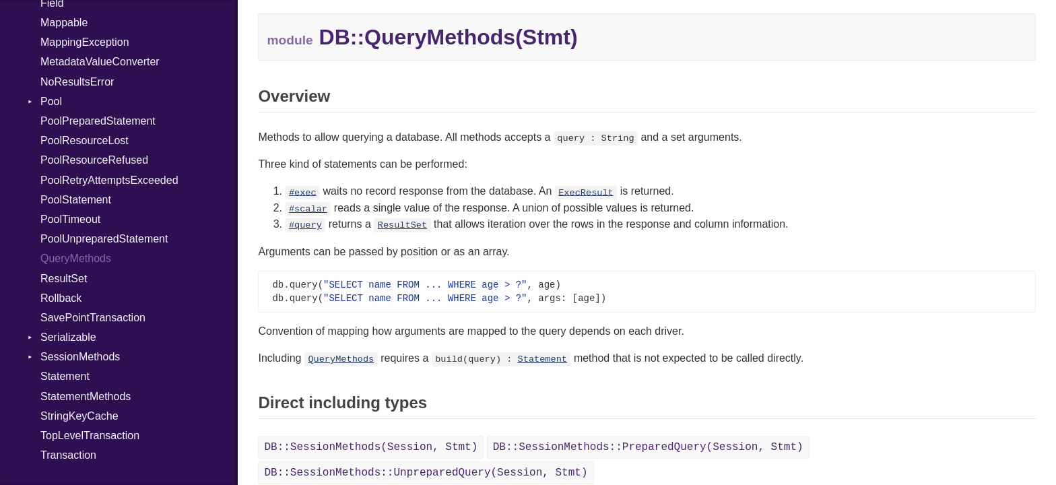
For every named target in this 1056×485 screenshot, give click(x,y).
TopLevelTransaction (89, 435)
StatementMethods (85, 396)
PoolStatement (75, 199)
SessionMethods (80, 356)
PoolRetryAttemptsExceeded (109, 180)
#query (305, 225)
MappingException (84, 42)
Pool (51, 101)
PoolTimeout (70, 219)
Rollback (60, 298)
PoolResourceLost (84, 140)
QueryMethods (75, 258)
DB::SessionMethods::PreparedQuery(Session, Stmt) (648, 449)
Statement (65, 376)
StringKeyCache (79, 416)
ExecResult (586, 192)
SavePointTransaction (92, 317)
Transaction (68, 455)
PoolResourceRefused (94, 160)
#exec (303, 192)
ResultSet (63, 278)
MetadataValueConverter (100, 61)
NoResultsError (77, 82)
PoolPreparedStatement (98, 121)
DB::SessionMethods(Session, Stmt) (370, 449)
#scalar (308, 209)
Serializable (68, 337)
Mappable (64, 22)
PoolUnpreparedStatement (104, 239)
